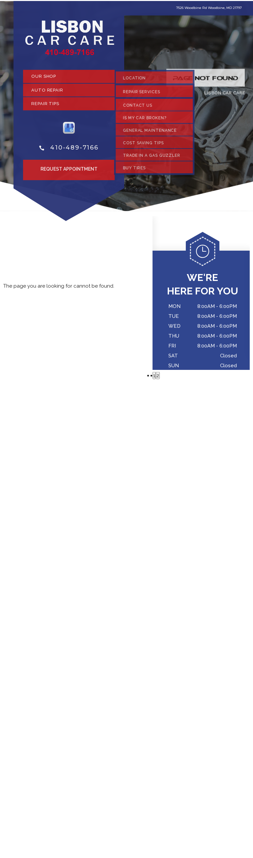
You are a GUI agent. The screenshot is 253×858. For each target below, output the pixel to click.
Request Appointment (69, 171)
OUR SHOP (43, 78)
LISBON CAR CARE (224, 94)
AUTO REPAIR (47, 92)
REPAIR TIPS (45, 105)
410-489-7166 (74, 149)
